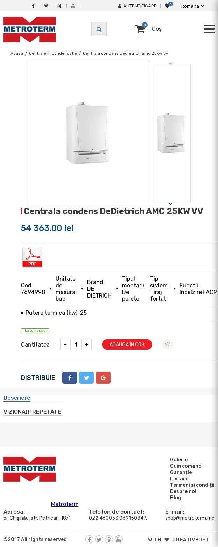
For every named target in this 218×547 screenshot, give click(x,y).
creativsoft (190, 540)
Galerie (178, 460)
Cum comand (185, 466)
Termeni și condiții (191, 485)
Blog (174, 497)
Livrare (178, 479)
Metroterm (65, 504)
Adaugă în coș (127, 345)
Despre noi (182, 491)
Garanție (180, 472)
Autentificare (137, 5)
